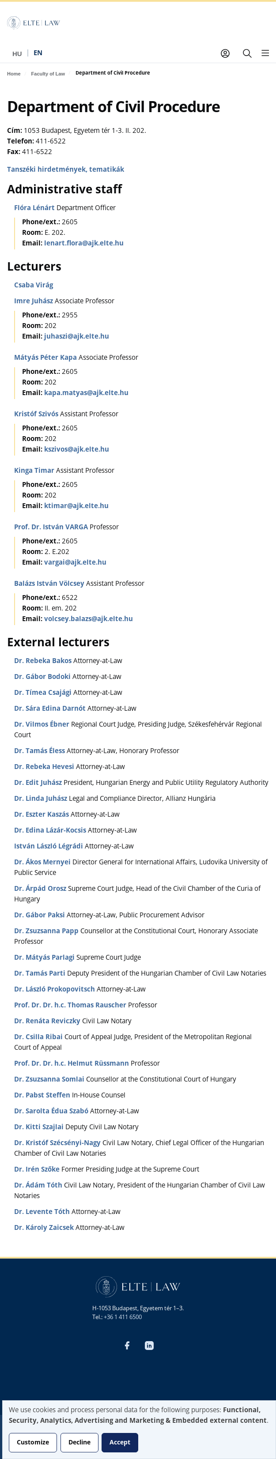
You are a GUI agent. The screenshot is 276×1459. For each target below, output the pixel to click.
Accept (120, 1443)
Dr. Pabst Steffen (43, 1096)
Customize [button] (33, 1443)
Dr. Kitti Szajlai (39, 1127)
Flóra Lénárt (35, 208)
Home (14, 73)
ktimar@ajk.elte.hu (76, 506)
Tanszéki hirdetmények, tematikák (65, 170)
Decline (79, 1443)
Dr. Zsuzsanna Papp (47, 931)
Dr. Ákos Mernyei (43, 863)
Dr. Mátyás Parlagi (45, 958)
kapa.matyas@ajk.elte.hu (86, 393)
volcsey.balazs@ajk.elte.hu (88, 619)
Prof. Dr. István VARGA (52, 527)
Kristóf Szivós (37, 414)
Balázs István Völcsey (50, 584)
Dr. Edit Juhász (39, 783)
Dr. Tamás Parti (40, 974)
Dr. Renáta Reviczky (48, 1021)
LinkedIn (149, 1345)
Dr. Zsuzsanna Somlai (50, 1080)
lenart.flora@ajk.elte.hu (84, 244)
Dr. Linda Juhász (41, 799)
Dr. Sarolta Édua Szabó (52, 1111)
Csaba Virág (33, 286)
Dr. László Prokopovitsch (55, 990)
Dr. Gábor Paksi (40, 915)
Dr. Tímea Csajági (43, 693)
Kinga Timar (35, 471)
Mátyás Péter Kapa (46, 358)
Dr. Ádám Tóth (39, 1186)
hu (17, 53)
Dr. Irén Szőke (37, 1170)
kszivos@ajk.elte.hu (76, 450)
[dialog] (139, 1429)
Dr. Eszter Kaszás (42, 815)
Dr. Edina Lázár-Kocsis (51, 831)
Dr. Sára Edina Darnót (50, 709)
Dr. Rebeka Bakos (43, 661)
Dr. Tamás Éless (40, 751)
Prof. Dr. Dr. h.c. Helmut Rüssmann (72, 1064)
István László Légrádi (49, 847)
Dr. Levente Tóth (43, 1212)
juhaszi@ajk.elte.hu (76, 337)
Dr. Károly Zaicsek (45, 1228)
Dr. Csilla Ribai (39, 1037)
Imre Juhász (34, 301)
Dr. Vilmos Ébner (42, 725)
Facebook (127, 1345)
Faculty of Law (48, 73)
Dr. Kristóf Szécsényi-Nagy (58, 1143)
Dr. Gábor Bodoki (43, 677)
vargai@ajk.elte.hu (75, 563)
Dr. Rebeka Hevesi (45, 767)
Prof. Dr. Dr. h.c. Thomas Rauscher (71, 1006)
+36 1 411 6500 (123, 1317)
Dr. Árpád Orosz (41, 889)
